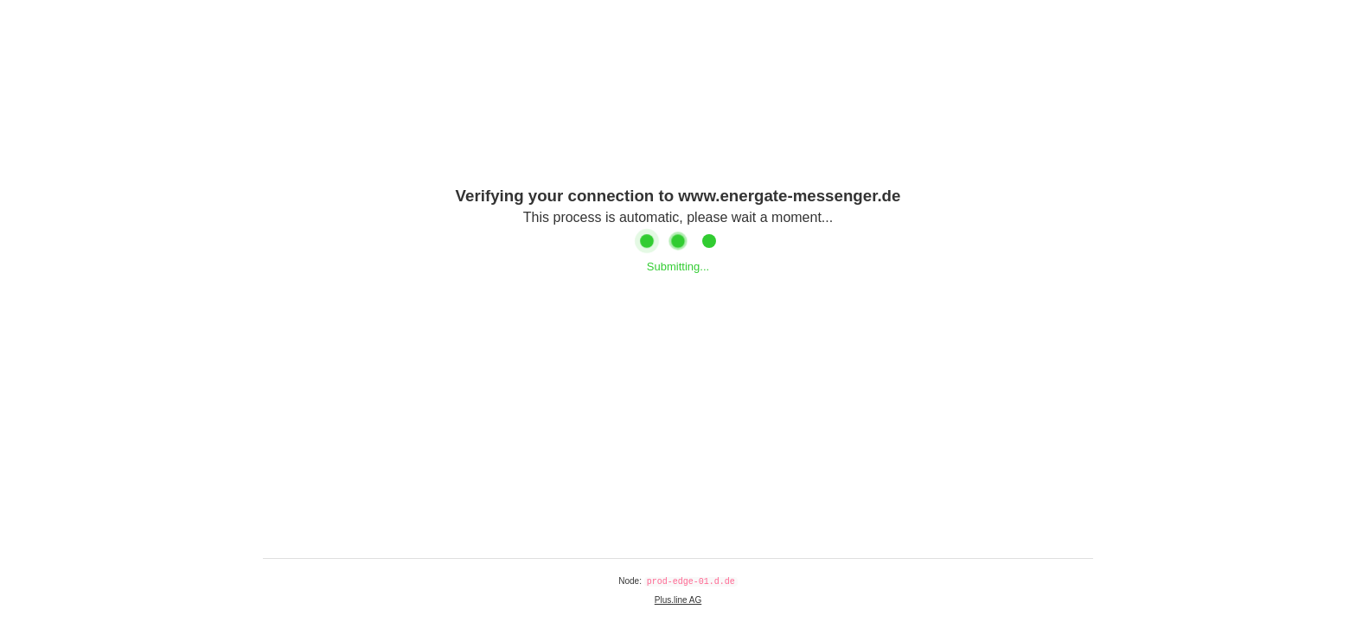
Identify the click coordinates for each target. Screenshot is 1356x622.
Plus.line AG (678, 600)
